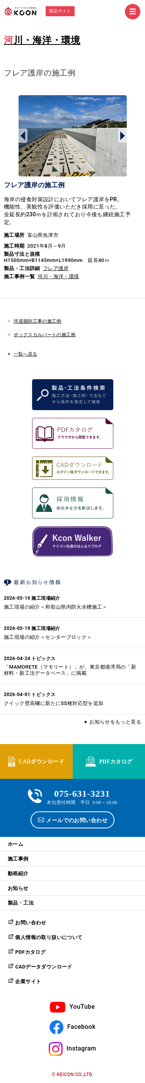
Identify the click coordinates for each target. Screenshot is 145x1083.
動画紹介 (18, 873)
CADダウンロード (41, 761)
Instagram (81, 1048)
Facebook (81, 1026)
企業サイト (28, 981)
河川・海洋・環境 (42, 40)
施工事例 (18, 859)
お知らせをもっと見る (115, 722)
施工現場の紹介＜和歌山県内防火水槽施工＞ (55, 607)
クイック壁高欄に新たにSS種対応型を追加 (54, 703)
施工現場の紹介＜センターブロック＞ (48, 637)
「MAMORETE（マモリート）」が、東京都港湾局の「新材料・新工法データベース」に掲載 (70, 670)
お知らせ (18, 888)
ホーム (15, 844)
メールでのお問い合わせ (76, 820)
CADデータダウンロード (43, 967)
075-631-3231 (82, 792)
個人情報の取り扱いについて (48, 937)
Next (122, 135)
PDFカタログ (115, 761)
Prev (23, 135)
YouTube (82, 1006)
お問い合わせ (30, 923)
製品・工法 (21, 903)
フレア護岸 (56, 268)
